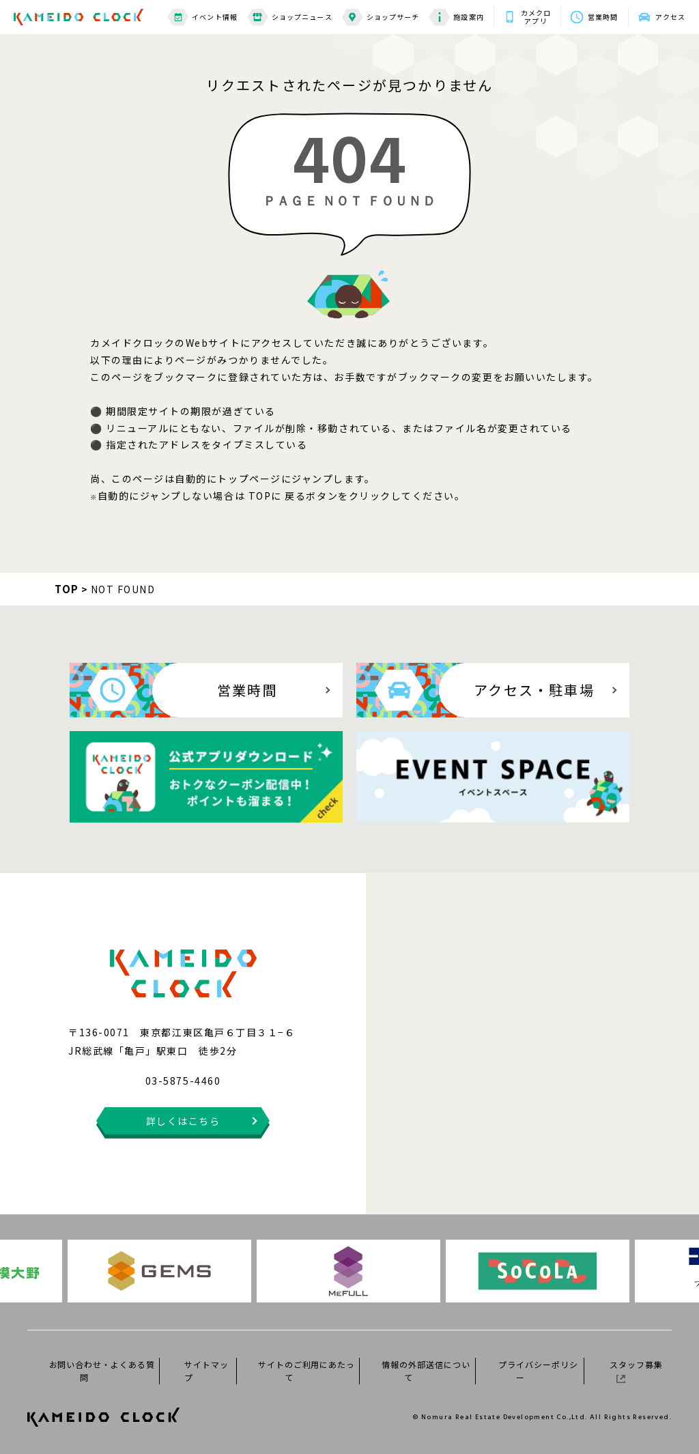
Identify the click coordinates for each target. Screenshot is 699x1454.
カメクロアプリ (536, 17)
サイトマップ (206, 1370)
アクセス (670, 17)
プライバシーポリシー (538, 1370)
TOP (67, 589)
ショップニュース (289, 17)
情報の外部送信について (426, 1370)
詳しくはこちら (183, 1121)
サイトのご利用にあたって (307, 1370)
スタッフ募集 (636, 1370)
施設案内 (456, 17)
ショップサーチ (381, 17)
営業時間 (603, 17)
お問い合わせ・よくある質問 (102, 1370)
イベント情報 (202, 17)
